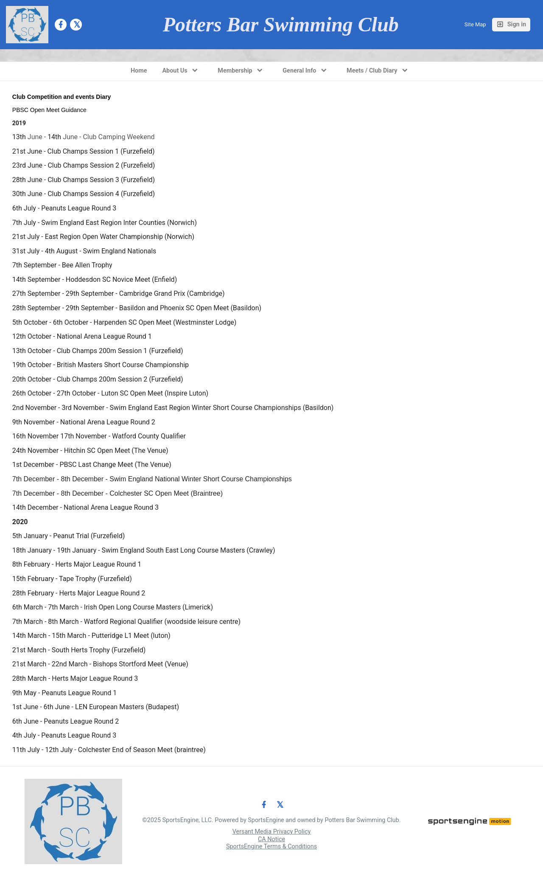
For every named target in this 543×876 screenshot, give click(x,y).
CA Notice (271, 839)
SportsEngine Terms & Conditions (271, 846)
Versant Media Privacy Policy (271, 831)
